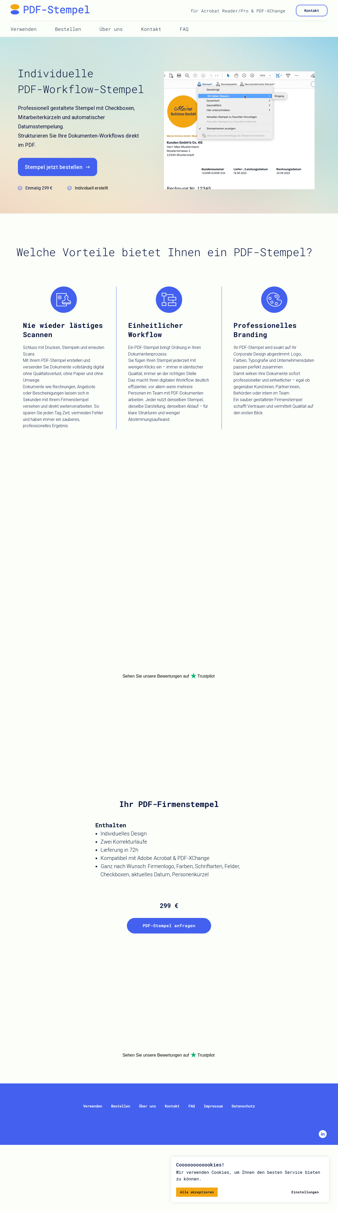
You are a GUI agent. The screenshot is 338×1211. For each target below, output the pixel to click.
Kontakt (151, 29)
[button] (57, 167)
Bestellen (68, 29)
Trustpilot (206, 676)
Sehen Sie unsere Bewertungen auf (155, 676)
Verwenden (24, 29)
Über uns (111, 29)
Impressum (213, 1105)
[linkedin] (323, 1136)
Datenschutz (243, 1105)
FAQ (184, 29)
